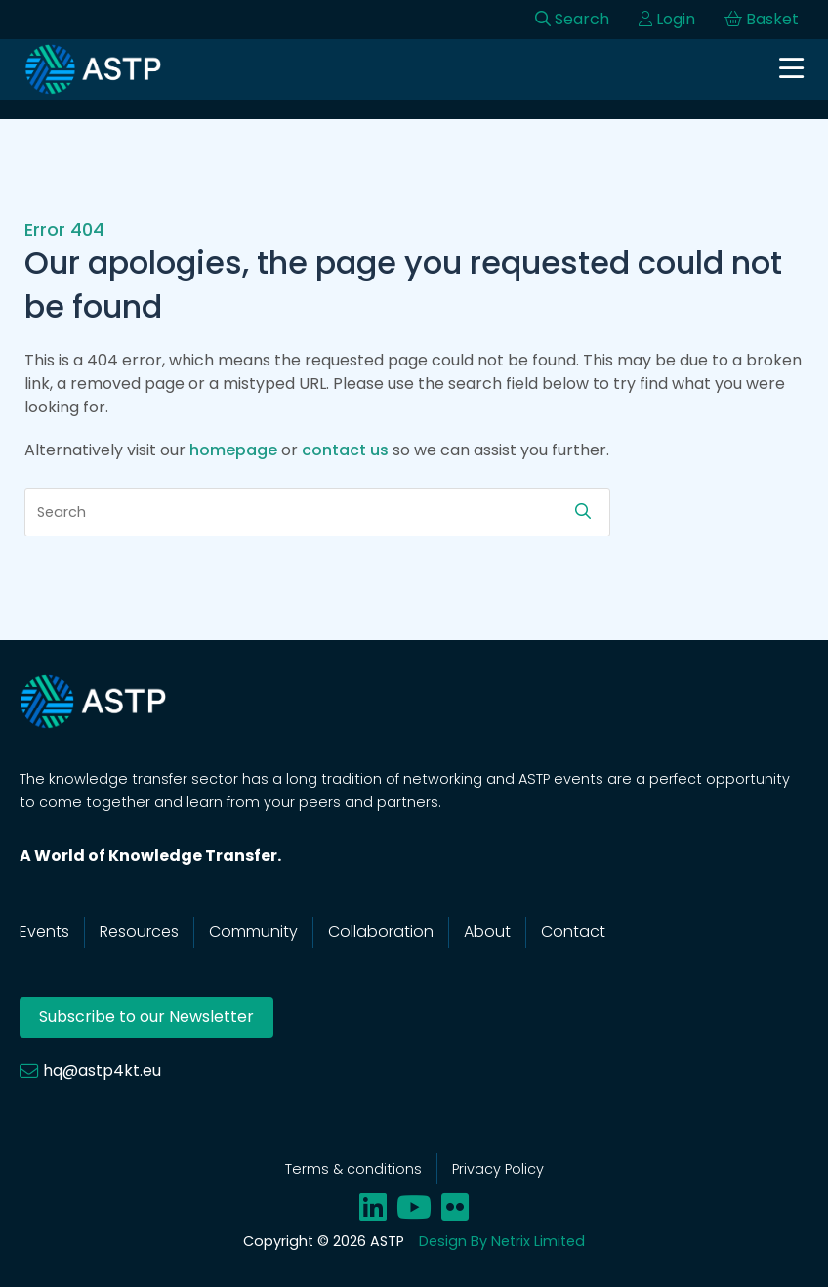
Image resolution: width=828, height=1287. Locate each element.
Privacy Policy (498, 1169)
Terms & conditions (353, 1169)
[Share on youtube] (414, 1207)
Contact (573, 932)
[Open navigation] (791, 70)
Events (44, 932)
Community (253, 932)
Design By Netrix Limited (502, 1241)
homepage (233, 450)
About (487, 932)
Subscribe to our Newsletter (146, 1017)
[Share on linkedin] (373, 1207)
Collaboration (381, 932)
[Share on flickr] (455, 1207)
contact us (345, 450)
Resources (139, 932)
